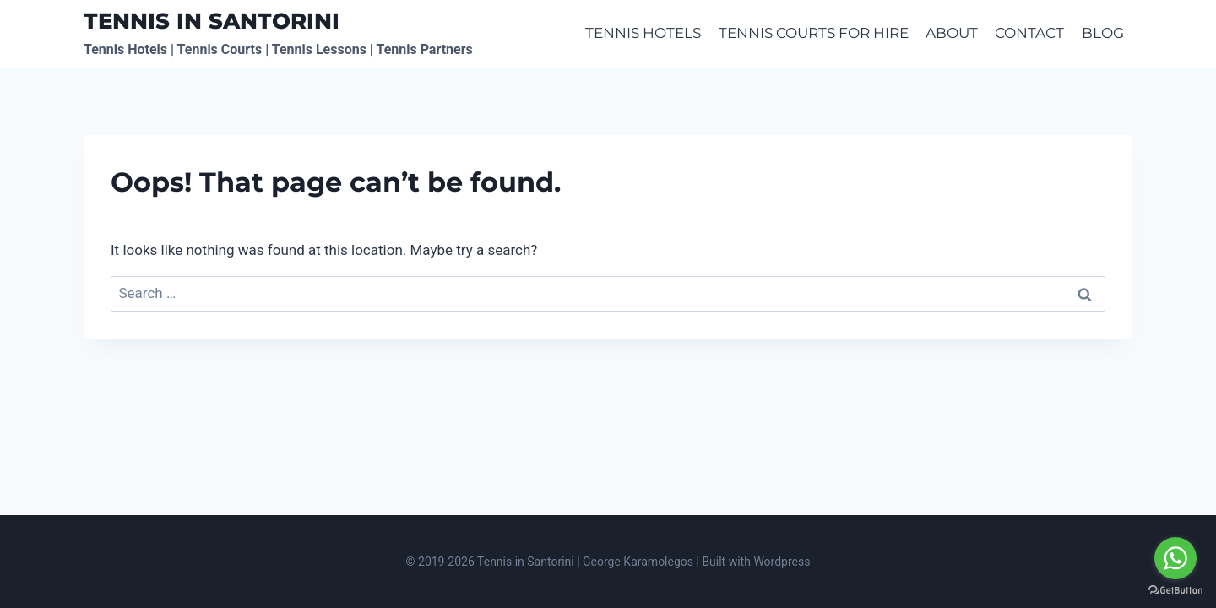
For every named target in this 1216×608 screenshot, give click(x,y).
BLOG (1103, 32)
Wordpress (781, 561)
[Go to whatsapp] (1175, 558)
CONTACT (1029, 32)
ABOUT (952, 32)
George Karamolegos (639, 561)
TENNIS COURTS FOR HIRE (814, 32)
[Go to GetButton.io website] (1175, 590)
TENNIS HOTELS (643, 32)
